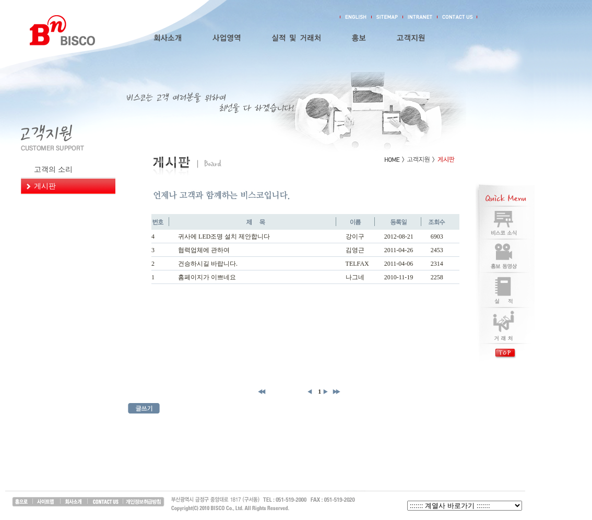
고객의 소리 (53, 169)
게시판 (45, 186)
